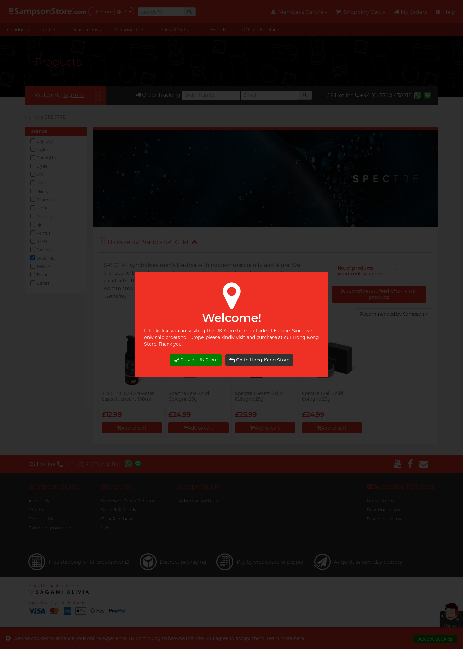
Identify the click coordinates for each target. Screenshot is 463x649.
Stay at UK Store (196, 360)
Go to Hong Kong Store (259, 360)
